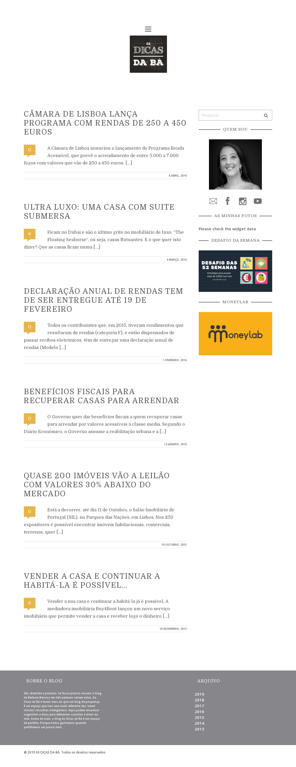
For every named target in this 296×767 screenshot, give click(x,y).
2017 (199, 705)
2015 (199, 717)
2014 (199, 723)
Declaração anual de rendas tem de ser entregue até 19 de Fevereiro (103, 300)
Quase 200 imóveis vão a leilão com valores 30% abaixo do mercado (97, 485)
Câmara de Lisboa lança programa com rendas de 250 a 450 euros (105, 123)
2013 (199, 729)
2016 (199, 711)
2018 (199, 699)
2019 (199, 694)
